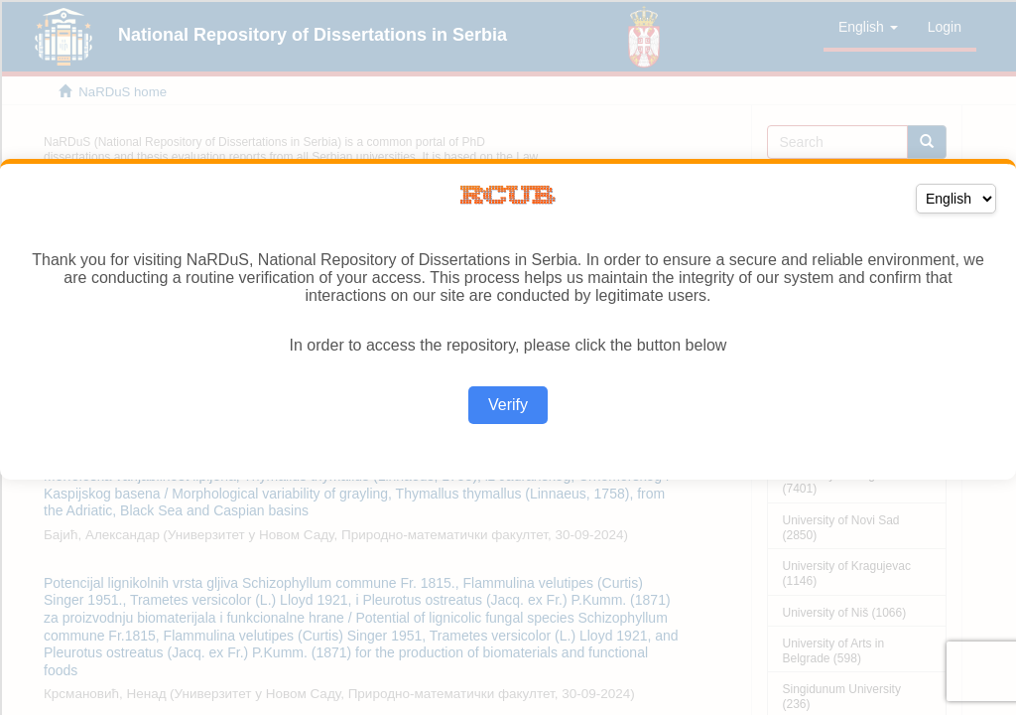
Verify (508, 404)
